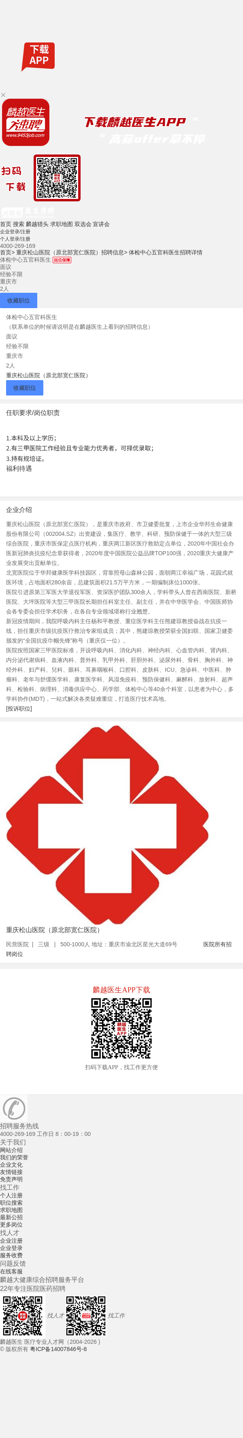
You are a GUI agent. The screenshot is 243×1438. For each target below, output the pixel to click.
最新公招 (11, 1217)
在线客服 (11, 1271)
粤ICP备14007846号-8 (58, 1349)
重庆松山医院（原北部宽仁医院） (48, 375)
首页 (5, 224)
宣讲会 (101, 224)
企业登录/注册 (15, 232)
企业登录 (11, 1248)
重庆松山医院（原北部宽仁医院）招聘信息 (71, 252)
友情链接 (11, 1172)
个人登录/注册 (15, 239)
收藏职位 (18, 300)
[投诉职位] (19, 708)
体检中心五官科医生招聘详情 (165, 252)
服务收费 (11, 1255)
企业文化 (11, 1164)
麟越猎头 (37, 224)
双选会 (83, 224)
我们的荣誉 (14, 1157)
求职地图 (61, 224)
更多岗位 (11, 1224)
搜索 (18, 224)
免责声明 (11, 1179)
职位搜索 (11, 1202)
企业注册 (11, 1240)
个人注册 (11, 1195)
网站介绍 (11, 1150)
